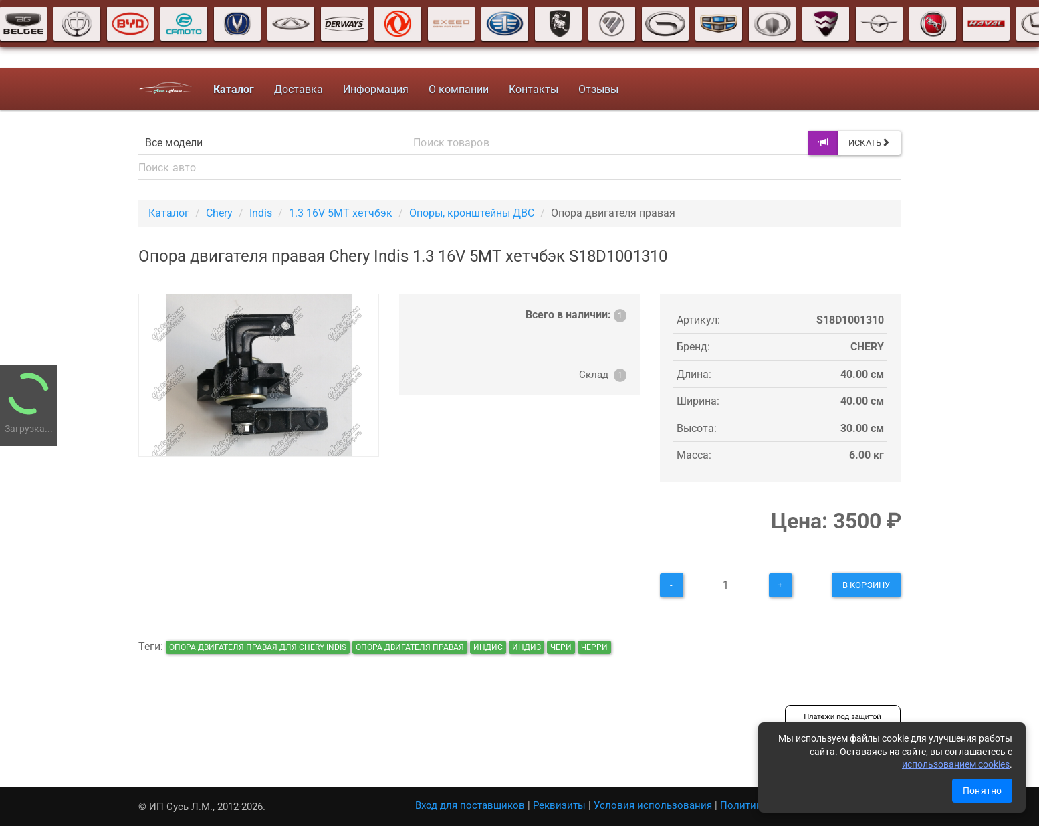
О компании (458, 89)
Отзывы (598, 89)
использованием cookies (956, 764)
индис (488, 647)
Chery (219, 213)
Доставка (297, 89)
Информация (375, 89)
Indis (260, 213)
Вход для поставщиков (470, 805)
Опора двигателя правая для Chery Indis (257, 647)
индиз (526, 647)
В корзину (866, 585)
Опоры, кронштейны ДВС (471, 213)
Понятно (982, 790)
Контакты (533, 89)
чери (561, 647)
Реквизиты (559, 805)
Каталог (168, 213)
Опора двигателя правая (410, 647)
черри (594, 647)
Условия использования (653, 805)
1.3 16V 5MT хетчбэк (340, 213)
